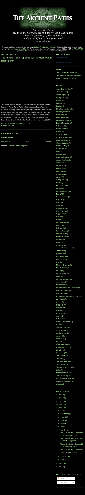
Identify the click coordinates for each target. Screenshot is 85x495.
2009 (61, 408)
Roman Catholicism (63, 322)
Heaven (59, 217)
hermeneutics (61, 222)
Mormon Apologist (62, 279)
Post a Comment (7, 138)
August (63, 417)
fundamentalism (62, 197)
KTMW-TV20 (78, 49)
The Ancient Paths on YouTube (67, 73)
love (57, 262)
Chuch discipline (62, 140)
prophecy (59, 307)
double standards (62, 160)
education (59, 166)
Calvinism (59, 126)
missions (59, 276)
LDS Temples (61, 259)
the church (60, 353)
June (63, 420)
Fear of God (60, 185)
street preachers (62, 344)
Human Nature (61, 236)
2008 (61, 463)
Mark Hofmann (61, 268)
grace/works (60, 208)
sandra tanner (61, 333)
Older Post (48, 141)
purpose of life (61, 313)
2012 (61, 398)
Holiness (59, 228)
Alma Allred (60, 92)
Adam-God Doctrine (63, 89)
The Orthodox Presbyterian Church (69, 76)
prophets (59, 310)
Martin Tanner (61, 273)
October (64, 410)
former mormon (61, 191)
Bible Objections (62, 112)
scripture (59, 339)
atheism (59, 100)
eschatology (60, 174)
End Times (60, 171)
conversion (60, 149)
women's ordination (63, 381)
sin (57, 341)
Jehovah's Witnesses (64, 248)
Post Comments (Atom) (19, 146)
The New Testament (63, 361)
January (64, 459)
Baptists (59, 106)
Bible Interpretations (63, 109)
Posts (61, 478)
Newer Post (5, 141)
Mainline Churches (63, 265)
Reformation (60, 319)
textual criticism (61, 347)
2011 (61, 401)
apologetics (60, 98)
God (57, 202)
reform (58, 316)
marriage (59, 271)
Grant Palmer (61, 211)
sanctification (61, 330)
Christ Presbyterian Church (45, 47)
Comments (63, 482)
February (64, 456)
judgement (60, 254)
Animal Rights (61, 95)
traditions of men (62, 373)
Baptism (11, 125)
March (63, 430)
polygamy (59, 305)
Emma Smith (61, 168)
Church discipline (62, 143)
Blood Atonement (62, 117)
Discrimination (61, 154)
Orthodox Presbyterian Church (17, 49)
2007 (61, 467)
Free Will (59, 194)
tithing (58, 370)
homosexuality (61, 234)
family (58, 183)
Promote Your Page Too (63, 62)
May (62, 423)
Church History (61, 146)
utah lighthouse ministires (65, 378)
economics (60, 163)
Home (27, 141)
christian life (60, 134)
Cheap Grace (61, 129)
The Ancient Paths (61, 57)
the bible (59, 350)
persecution (60, 299)
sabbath (59, 325)
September (65, 414)
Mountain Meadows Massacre (67, 288)
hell (57, 219)
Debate (59, 151)
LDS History (60, 256)
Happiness (60, 214)
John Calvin (60, 251)
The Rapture (60, 364)
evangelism (60, 180)
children (59, 132)
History (58, 225)
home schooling (62, 231)
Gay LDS (59, 200)
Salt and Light (61, 327)
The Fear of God (62, 356)
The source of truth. (63, 367)
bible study (60, 114)
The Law (59, 359)
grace (58, 205)
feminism (59, 188)
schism (58, 336)
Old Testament (61, 293)
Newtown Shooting (63, 290)
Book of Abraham (62, 120)
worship (59, 384)
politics (58, 302)
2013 (61, 395)
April (62, 427)
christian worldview (63, 137)
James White (61, 245)
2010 (61, 404)
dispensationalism (62, 157)
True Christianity (62, 376)
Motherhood (60, 285)
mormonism (60, 282)
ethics (58, 177)
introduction (60, 239)
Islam (58, 242)
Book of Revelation (63, 123)
